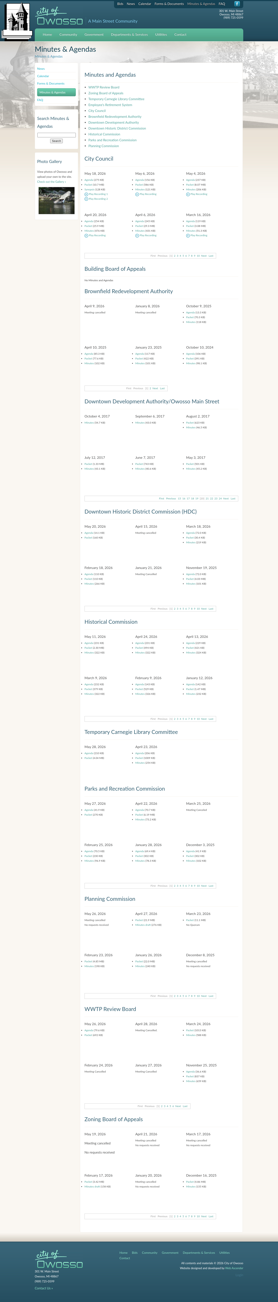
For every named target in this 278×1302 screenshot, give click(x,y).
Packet (88, 184)
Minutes (140, 189)
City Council (97, 111)
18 (192, 498)
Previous (171, 498)
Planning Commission (103, 146)
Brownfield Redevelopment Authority (114, 116)
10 (198, 255)
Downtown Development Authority (113, 122)
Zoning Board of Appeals (105, 93)
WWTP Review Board (103, 87)
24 (220, 498)
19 (197, 498)
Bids (120, 4)
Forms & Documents (169, 4)
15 (179, 498)
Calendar (144, 4)
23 (215, 498)
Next (204, 255)
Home (47, 34)
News (131, 4)
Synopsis (89, 189)
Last (211, 255)
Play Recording (145, 194)
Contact (180, 34)
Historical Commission (104, 134)
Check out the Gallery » (51, 181)
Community (68, 34)
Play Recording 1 (96, 194)
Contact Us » (44, 1288)
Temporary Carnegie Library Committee (116, 99)
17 (188, 498)
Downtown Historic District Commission (117, 128)
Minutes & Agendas (201, 4)
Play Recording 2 (96, 198)
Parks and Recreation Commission (112, 140)
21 (207, 498)
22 (211, 498)
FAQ (222, 4)
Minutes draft (143, 924)
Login (239, 1275)
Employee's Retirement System (110, 105)
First (161, 498)
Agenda (88, 179)
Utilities (161, 34)
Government (94, 34)
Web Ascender (234, 1268)
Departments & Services (129, 34)
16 (183, 498)
